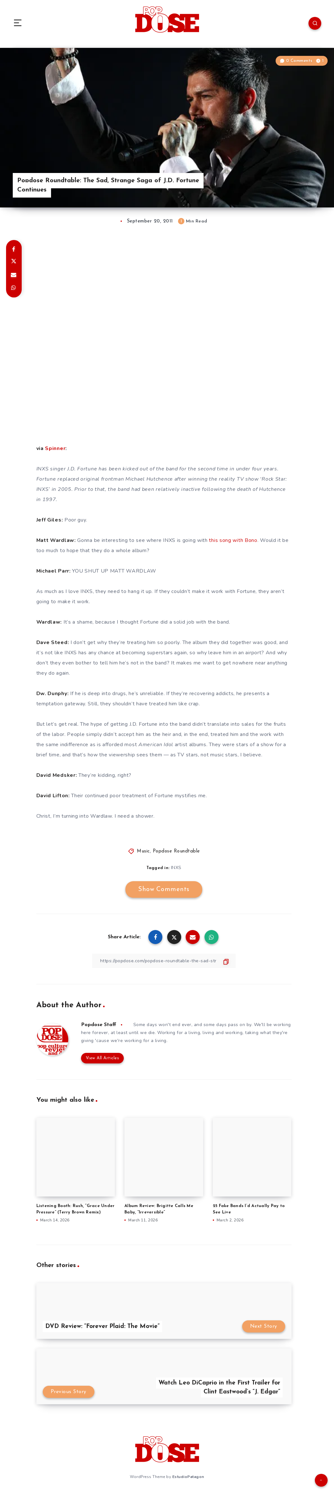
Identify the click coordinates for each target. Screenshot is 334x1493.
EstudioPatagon (188, 1476)
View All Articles (102, 1058)
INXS (176, 868)
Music (143, 851)
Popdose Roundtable (176, 851)
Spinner (55, 448)
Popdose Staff (98, 1024)
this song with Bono (233, 540)
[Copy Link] (164, 961)
